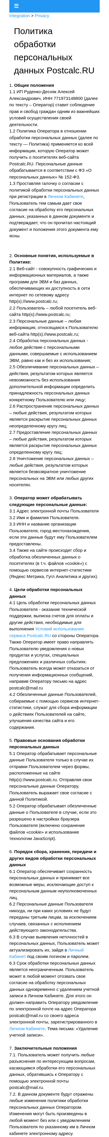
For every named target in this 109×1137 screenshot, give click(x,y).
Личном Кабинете (65, 196)
